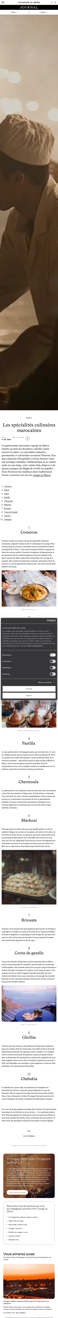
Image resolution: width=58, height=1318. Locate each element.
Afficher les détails (45, 682)
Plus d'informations (35, 646)
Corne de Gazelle (10, 512)
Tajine (6, 494)
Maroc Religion (20, 1313)
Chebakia (7, 519)
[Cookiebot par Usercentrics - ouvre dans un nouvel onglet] (47, 620)
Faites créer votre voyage (17, 1192)
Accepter (29, 689)
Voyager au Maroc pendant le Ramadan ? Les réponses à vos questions (26, 1302)
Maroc (29, 418)
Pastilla (7, 497)
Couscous (8, 486)
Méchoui (7, 505)
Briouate (7, 508)
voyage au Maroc (42, 474)
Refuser (29, 695)
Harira (6, 490)
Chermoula (8, 501)
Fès (21, 962)
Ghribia (7, 516)
